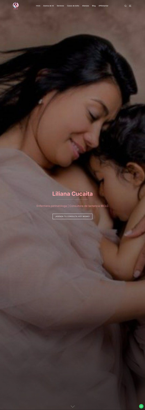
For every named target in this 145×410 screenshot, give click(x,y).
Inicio (38, 6)
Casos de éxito (73, 6)
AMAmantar (103, 6)
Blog (94, 6)
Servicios (60, 6)
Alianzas (85, 6)
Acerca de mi (48, 6)
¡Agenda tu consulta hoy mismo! (72, 216)
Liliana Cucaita (72, 193)
